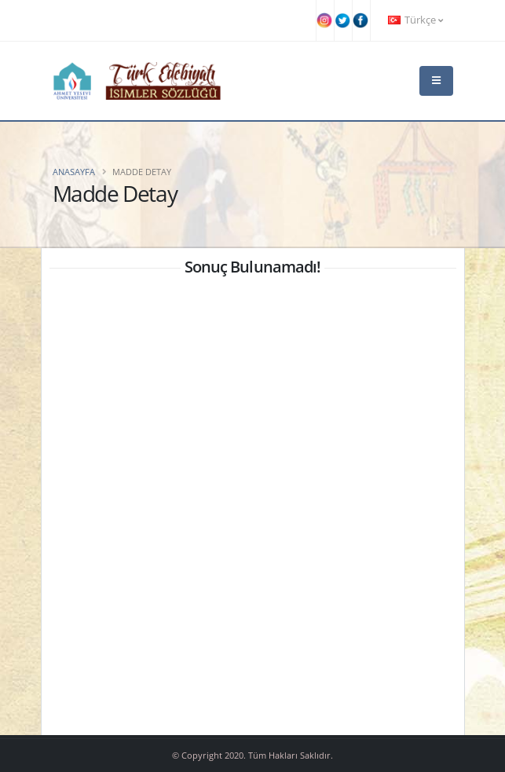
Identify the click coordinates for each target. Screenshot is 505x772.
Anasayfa (74, 171)
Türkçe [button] (415, 20)
